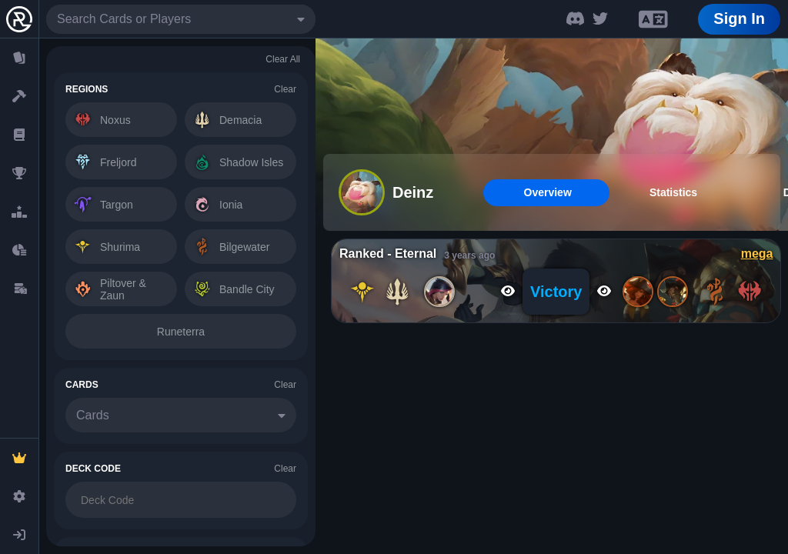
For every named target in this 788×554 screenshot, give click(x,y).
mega (757, 253)
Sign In (739, 18)
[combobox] (181, 19)
